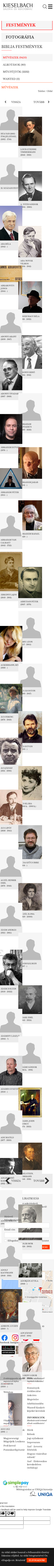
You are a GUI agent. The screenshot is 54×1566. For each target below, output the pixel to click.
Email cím (9, 1229)
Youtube (36, 1339)
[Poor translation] (10, 1513)
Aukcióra (31, 1395)
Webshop (8, 1392)
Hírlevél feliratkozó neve (12, 1218)
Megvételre (33, 1399)
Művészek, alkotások (14, 1430)
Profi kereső (9, 1445)
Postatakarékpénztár (14, 1450)
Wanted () (11, 79)
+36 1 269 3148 (8, 1322)
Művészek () (15, 57)
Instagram (15, 1339)
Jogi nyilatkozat (35, 1438)
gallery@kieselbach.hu (28, 1322)
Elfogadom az (26, 1240)
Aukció (7, 1388)
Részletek (20, 1560)
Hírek (30, 1430)
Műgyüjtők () (16, 71)
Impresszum (33, 1442)
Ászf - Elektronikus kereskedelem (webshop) (37, 1464)
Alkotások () (14, 64)
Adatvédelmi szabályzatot (35, 1240)
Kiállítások (8, 1434)
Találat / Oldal (45, 91)
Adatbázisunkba (35, 1403)
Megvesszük (9, 1396)
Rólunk (31, 1434)
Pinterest (25, 1339)
